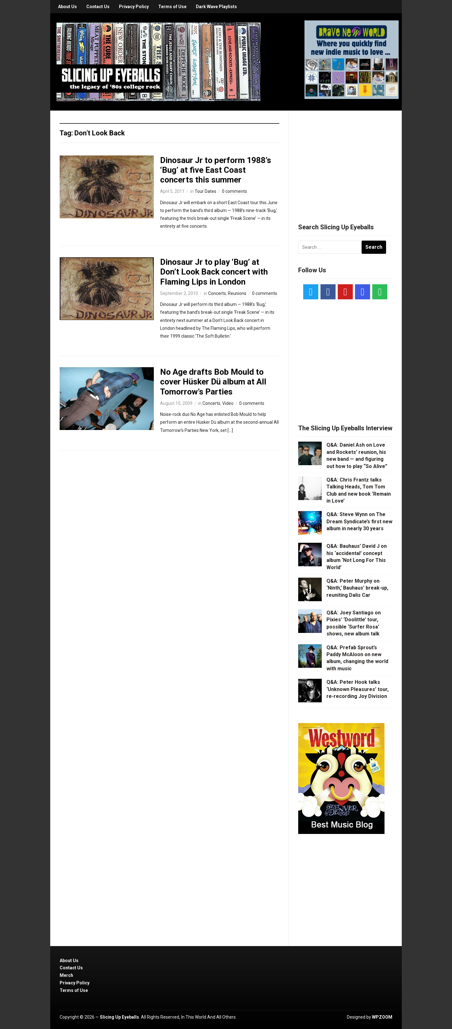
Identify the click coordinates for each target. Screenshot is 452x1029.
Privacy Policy (134, 6)
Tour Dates (205, 191)
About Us (67, 6)
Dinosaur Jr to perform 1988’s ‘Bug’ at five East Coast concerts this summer (215, 169)
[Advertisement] (345, 159)
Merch (66, 975)
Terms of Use (172, 6)
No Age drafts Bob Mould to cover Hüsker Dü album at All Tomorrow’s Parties (213, 381)
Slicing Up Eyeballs (119, 1017)
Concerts (217, 293)
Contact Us (98, 6)
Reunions (237, 293)
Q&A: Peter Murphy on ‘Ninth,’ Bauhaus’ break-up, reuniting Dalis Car (357, 588)
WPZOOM (382, 1017)
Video (228, 403)
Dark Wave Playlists (216, 6)
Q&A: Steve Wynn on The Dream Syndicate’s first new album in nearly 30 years (359, 521)
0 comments (234, 191)
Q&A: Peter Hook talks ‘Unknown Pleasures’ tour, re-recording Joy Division (357, 689)
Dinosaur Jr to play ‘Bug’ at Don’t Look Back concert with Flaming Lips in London (214, 271)
